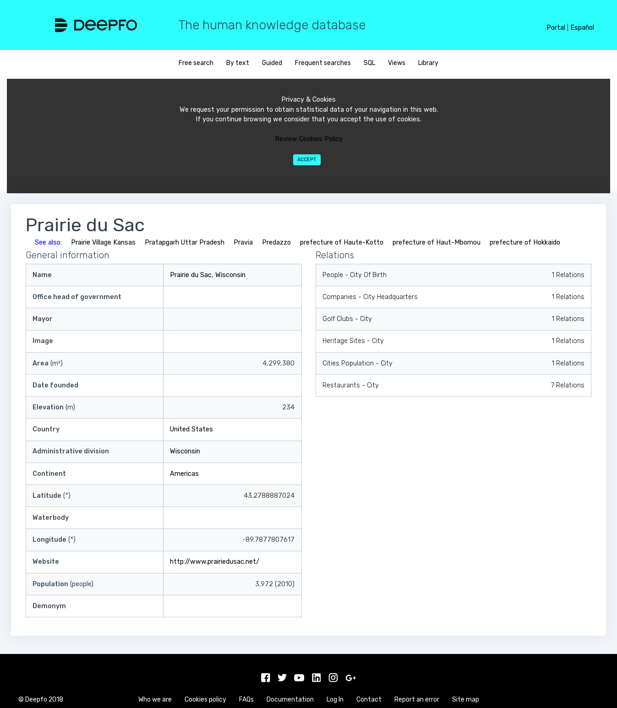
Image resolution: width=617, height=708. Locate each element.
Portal (555, 28)
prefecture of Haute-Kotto (341, 242)
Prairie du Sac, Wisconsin (208, 275)
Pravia (243, 242)
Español (582, 28)
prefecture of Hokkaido (525, 242)
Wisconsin (185, 451)
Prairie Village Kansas (103, 242)
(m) (54, 407)
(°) (52, 496)
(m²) (48, 363)
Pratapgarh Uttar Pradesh (184, 242)
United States (191, 429)
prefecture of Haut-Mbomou (436, 242)
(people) (63, 584)
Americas (184, 474)
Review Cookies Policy (309, 139)
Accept (307, 160)
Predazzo (276, 242)
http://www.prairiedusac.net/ (214, 562)
